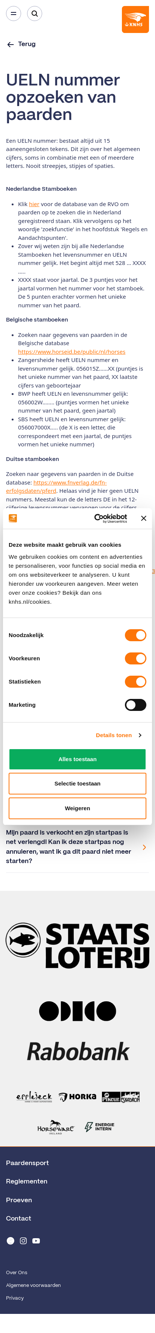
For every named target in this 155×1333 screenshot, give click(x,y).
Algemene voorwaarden (33, 1285)
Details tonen (114, 735)
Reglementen (26, 1182)
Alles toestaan (77, 759)
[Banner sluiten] (143, 518)
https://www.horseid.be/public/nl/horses (71, 351)
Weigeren (77, 808)
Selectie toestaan (78, 783)
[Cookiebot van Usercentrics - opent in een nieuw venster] (96, 519)
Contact (18, 1219)
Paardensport (27, 1163)
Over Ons (16, 1272)
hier (34, 204)
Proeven (19, 1200)
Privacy (15, 1298)
